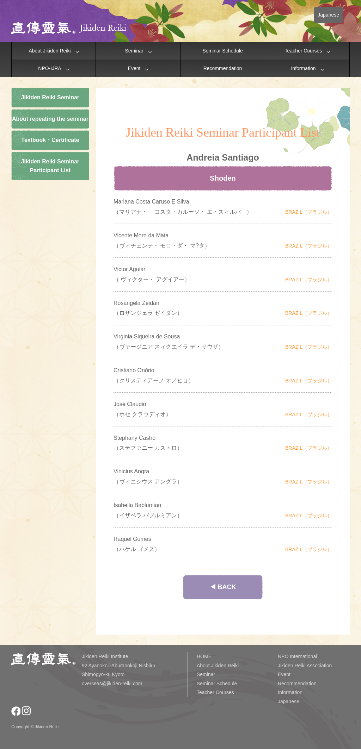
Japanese (328, 15)
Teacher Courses (303, 51)
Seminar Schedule (222, 51)
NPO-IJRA (49, 68)
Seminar (134, 51)
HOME (204, 656)
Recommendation (222, 68)
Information (303, 68)
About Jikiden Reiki (50, 51)
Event (134, 68)
